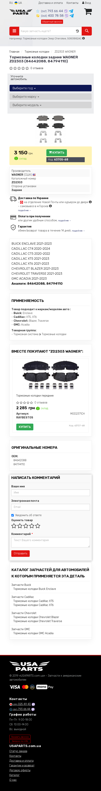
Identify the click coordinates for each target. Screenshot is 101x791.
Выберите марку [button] (25, 96)
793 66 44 (50, 11)
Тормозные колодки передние (35, 395)
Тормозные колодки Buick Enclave (34, 589)
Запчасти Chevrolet (23, 613)
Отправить (20, 553)
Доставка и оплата (51, 3)
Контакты (72, 3)
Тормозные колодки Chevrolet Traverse (37, 621)
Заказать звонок (20, 737)
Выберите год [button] (24, 88)
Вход (86, 3)
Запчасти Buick (21, 585)
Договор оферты (19, 770)
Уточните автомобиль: (19, 78)
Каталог (14, 775)
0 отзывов (36, 68)
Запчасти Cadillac (22, 597)
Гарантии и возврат (21, 765)
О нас (13, 780)
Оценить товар (22, 520)
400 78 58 (50, 15)
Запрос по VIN (20, 741)
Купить (56, 152)
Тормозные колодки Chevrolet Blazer (36, 617)
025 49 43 (20, 704)
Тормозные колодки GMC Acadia (33, 633)
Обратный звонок (52, 21)
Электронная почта (25, 501)
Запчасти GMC (20, 629)
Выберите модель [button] (26, 105)
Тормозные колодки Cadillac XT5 (33, 601)
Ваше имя (18, 486)
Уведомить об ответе (26, 515)
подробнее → (24, 210)
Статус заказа (18, 751)
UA (18, 3)
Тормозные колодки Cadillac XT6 (33, 605)
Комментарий (21, 534)
